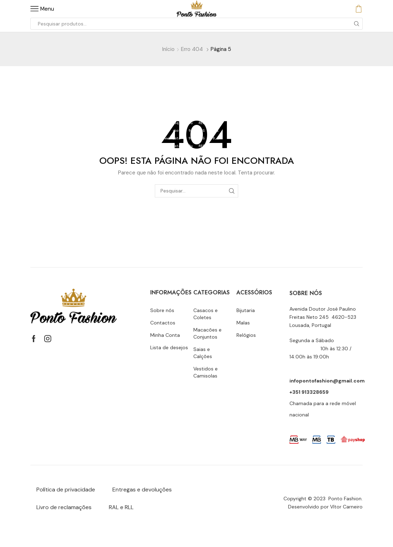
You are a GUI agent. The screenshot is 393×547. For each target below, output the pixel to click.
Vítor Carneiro (346, 506)
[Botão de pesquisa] (356, 23)
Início (168, 49)
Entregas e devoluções (142, 489)
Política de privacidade (65, 489)
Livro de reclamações (64, 507)
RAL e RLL (121, 507)
